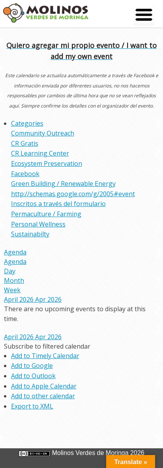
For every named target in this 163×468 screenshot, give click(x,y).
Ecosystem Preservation (46, 163)
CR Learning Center (40, 153)
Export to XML (32, 406)
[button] (47, 346)
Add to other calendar (43, 396)
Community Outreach (42, 133)
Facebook (25, 173)
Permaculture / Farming (46, 214)
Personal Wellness (38, 224)
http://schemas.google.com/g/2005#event (73, 193)
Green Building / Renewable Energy (63, 183)
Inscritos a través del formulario (58, 203)
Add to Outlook (33, 375)
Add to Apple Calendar (44, 386)
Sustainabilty (30, 234)
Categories (27, 123)
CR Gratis (24, 143)
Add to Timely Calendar (45, 355)
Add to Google (32, 365)
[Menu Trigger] (144, 15)
